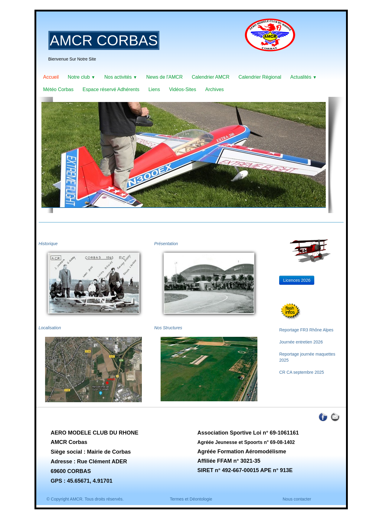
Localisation (50, 327)
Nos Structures (168, 327)
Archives (214, 89)
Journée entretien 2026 (301, 342)
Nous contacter (296, 499)
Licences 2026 (296, 280)
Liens (154, 89)
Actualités (303, 77)
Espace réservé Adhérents (111, 89)
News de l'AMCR (164, 77)
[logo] (174, 44)
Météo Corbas (58, 89)
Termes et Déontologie (191, 499)
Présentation (166, 243)
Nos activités (120, 77)
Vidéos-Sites (182, 89)
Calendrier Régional (259, 77)
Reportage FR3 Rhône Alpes (306, 329)
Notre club (81, 77)
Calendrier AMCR (210, 77)
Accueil (51, 77)
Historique (48, 243)
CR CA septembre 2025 (301, 372)
